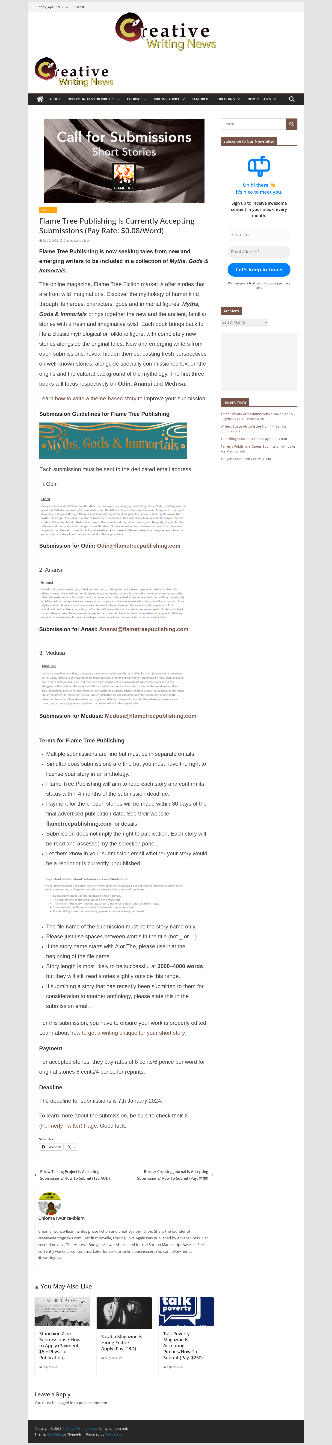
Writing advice (167, 99)
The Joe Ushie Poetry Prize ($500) (246, 458)
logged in (65, 1402)
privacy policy (270, 283)
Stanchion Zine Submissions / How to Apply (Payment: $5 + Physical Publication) (59, 1345)
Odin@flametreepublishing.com (139, 546)
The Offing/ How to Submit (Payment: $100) (254, 438)
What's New (48, 210)
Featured (200, 99)
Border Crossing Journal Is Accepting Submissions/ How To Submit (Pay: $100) (175, 1175)
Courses (134, 99)
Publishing (225, 99)
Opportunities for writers (91, 99)
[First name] (259, 234)
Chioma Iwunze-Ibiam (77, 240)
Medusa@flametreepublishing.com (150, 716)
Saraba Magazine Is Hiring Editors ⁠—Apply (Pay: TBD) (121, 1342)
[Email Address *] (259, 252)
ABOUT (54, 99)
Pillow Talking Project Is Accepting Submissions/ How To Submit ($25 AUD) (72, 1175)
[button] (117, 99)
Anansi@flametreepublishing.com (143, 629)
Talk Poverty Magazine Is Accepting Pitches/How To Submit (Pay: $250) (183, 1345)
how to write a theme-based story (95, 398)
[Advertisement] (259, 361)
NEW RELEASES (259, 99)
